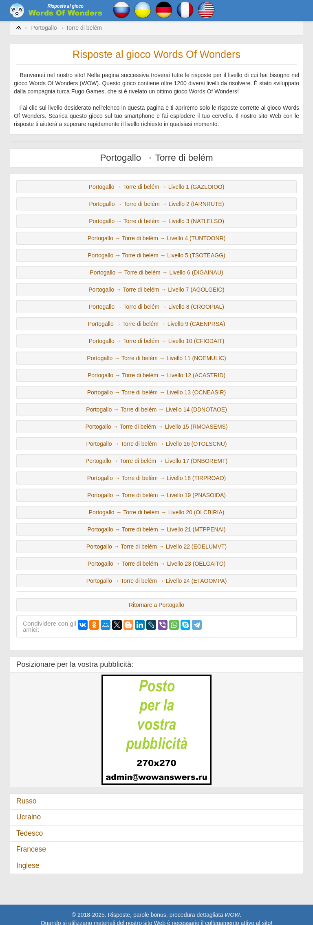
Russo (26, 801)
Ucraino (28, 817)
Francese (31, 849)
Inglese (27, 865)
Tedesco (29, 833)
